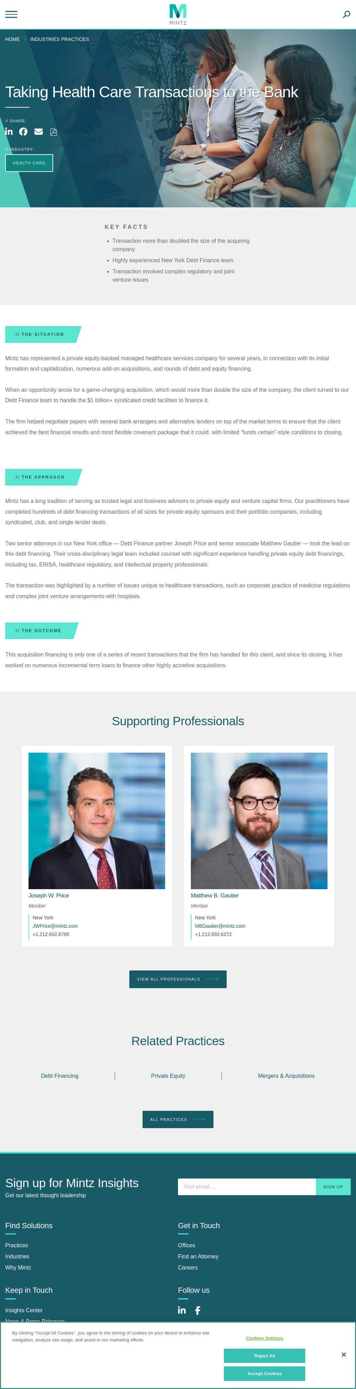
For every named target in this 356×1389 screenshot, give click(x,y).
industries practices (59, 39)
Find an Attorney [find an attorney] (198, 1256)
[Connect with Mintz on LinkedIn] (185, 1314)
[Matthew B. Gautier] (215, 895)
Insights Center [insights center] (24, 1310)
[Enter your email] (264, 1187)
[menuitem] (14, 39)
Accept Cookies (265, 1373)
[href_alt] (97, 821)
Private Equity (168, 1076)
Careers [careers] (188, 1268)
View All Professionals (178, 979)
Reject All (264, 1355)
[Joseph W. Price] (49, 895)
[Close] (343, 1354)
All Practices (178, 1120)
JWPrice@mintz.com (55, 926)
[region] (178, 1355)
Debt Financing (60, 1076)
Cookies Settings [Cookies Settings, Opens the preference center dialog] (265, 1338)
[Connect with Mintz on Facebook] (202, 1314)
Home (12, 39)
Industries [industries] (17, 1256)
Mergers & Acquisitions (286, 1076)
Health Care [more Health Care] (29, 163)
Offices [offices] (186, 1245)
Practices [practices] (16, 1245)
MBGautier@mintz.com (220, 926)
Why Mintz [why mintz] (18, 1268)
